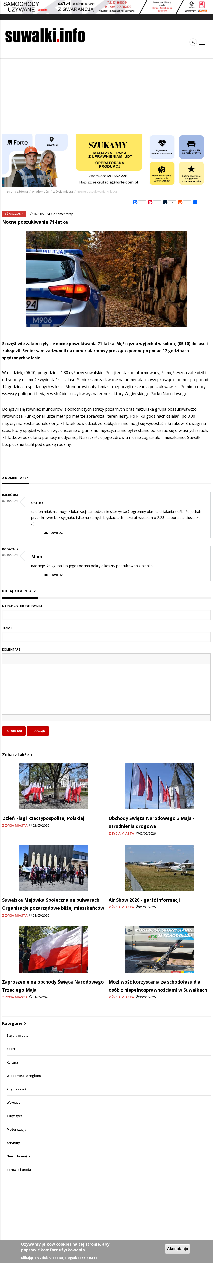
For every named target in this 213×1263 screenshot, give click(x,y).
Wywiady (13, 1102)
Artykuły (13, 1143)
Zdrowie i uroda (19, 1170)
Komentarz (11, 649)
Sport (11, 1049)
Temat (7, 628)
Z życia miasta (63, 191)
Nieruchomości (18, 1156)
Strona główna (18, 191)
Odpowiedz (53, 533)
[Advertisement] (106, 96)
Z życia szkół (16, 1089)
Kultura (12, 1062)
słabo (37, 502)
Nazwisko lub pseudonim (22, 606)
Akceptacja (177, 1249)
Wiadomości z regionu (24, 1076)
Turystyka (14, 1116)
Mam (36, 556)
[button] (8, 658)
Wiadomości (40, 191)
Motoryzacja (16, 1129)
